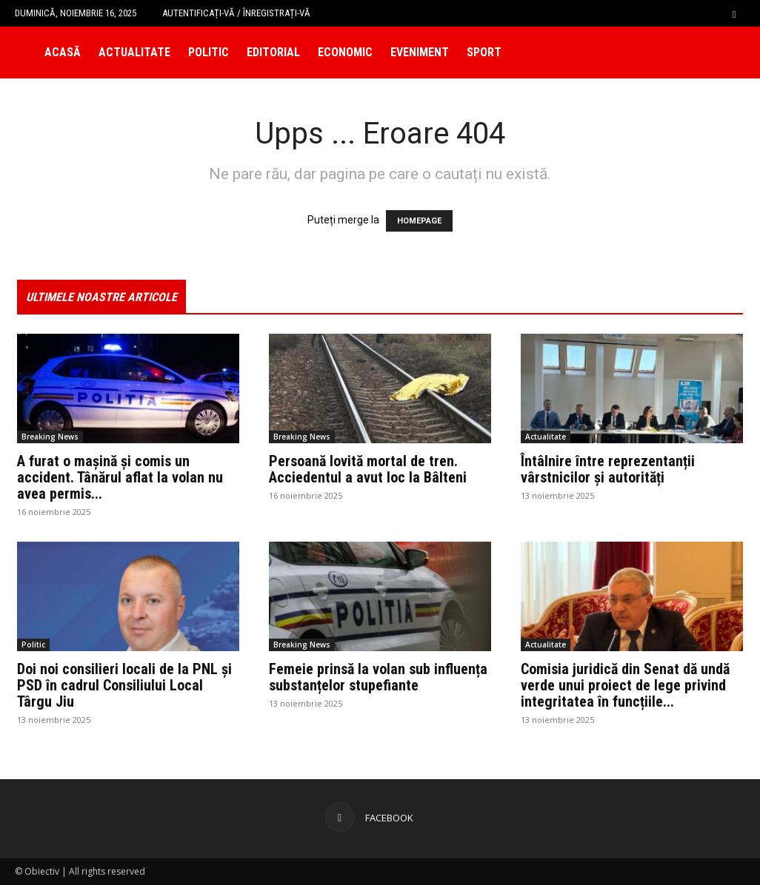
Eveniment (419, 52)
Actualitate (134, 52)
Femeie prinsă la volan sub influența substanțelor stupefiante (378, 677)
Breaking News (50, 436)
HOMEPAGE (419, 221)
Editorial (273, 52)
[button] (734, 12)
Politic (208, 52)
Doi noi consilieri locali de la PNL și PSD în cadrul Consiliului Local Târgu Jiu (124, 685)
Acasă (62, 52)
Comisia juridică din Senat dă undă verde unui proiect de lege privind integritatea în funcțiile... (625, 685)
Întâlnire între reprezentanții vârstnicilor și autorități (608, 469)
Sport (484, 52)
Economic (345, 52)
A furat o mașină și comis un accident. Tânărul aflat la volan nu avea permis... (120, 477)
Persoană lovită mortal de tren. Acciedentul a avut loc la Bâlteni (368, 469)
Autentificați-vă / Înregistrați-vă (236, 12)
